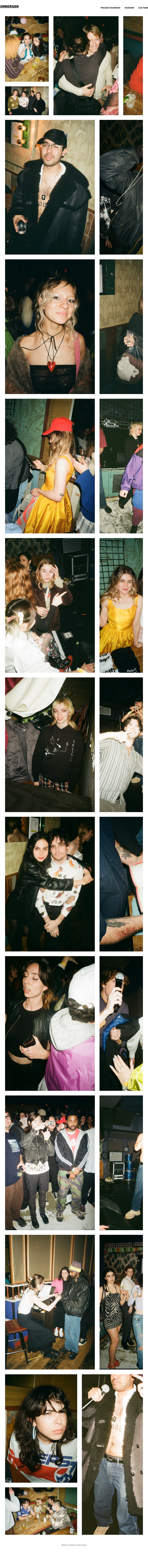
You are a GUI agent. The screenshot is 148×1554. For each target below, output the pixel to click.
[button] (110, 8)
